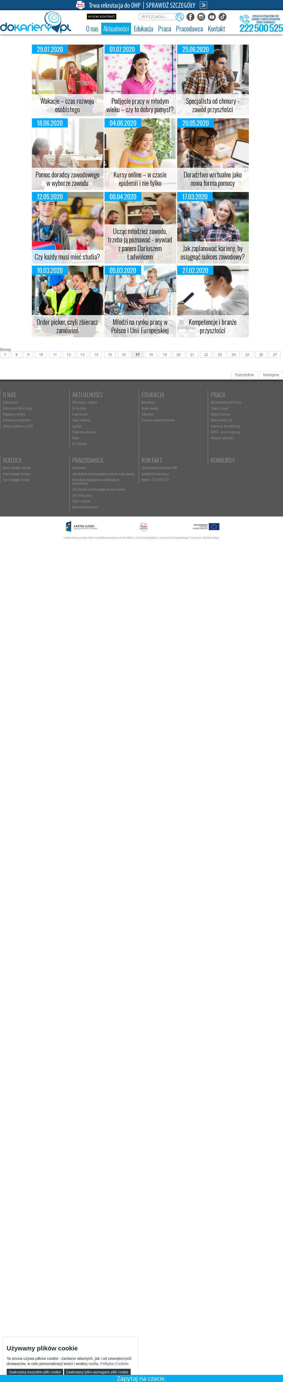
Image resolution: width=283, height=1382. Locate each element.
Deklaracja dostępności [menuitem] (17, 419)
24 (233, 354)
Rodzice (91, 459)
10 (41, 354)
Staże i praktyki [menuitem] (170, 497)
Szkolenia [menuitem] (167, 414)
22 (206, 354)
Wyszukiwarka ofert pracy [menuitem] (18, 467)
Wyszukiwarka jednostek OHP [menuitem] (100, 519)
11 (55, 354)
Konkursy (173, 511)
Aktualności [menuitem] (168, 467)
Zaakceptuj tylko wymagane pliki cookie (97, 1372)
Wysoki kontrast (101, 16)
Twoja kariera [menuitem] (89, 414)
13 (82, 354)
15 (110, 354)
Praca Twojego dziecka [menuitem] (95, 473)
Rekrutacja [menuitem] (167, 402)
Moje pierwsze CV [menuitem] (13, 485)
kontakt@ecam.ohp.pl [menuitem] (95, 525)
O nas (9, 394)
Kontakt (92, 511)
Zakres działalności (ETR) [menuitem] (18, 426)
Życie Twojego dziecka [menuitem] (95, 479)
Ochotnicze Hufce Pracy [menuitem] (17, 408)
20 (178, 354)
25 (247, 354)
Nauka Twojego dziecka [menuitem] (96, 467)
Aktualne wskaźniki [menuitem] (14, 503)
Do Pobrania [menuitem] (89, 443)
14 (96, 354)
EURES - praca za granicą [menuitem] (17, 497)
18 (151, 354)
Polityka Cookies (114, 1363)
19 (165, 354)
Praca (10, 459)
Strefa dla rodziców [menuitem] (93, 431)
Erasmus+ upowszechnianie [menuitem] (177, 419)
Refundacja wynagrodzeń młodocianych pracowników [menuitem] (193, 479)
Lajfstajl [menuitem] (86, 426)
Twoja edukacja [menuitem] (91, 419)
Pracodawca (176, 459)
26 (261, 354)
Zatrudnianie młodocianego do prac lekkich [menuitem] (187, 485)
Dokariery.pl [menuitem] (10, 402)
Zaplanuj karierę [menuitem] (12, 479)
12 (69, 354)
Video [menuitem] (85, 437)
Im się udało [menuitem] (89, 408)
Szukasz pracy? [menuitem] (12, 473)
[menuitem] (92, 28)
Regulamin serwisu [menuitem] (14, 414)
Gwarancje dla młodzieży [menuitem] (17, 491)
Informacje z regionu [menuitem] (94, 402)
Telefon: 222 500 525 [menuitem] (96, 531)
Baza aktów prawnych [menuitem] (174, 503)
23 (220, 354)
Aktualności (97, 394)
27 (275, 354)
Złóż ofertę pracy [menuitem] (171, 491)
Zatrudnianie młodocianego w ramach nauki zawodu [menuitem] (192, 473)
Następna (271, 374)
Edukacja (172, 394)
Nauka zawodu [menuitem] (169, 408)
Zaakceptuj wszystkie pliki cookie (35, 1372)
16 (124, 354)
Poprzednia (244, 374)
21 (192, 354)
